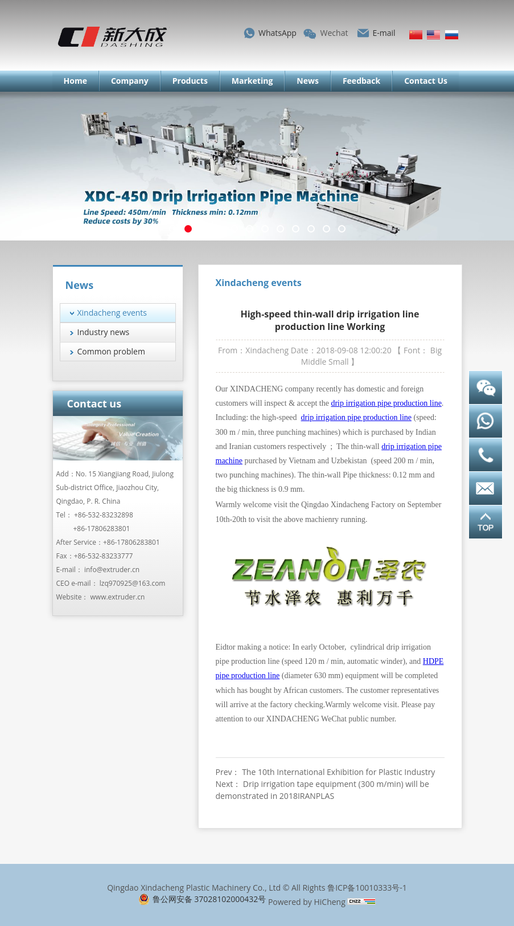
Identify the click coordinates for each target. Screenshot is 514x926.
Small (338, 361)
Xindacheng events (112, 312)
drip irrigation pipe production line (386, 403)
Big (436, 350)
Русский (451, 34)
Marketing (252, 80)
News (308, 80)
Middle (314, 361)
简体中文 (415, 34)
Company (130, 80)
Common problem (111, 351)
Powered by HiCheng (307, 901)
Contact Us (425, 80)
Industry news (103, 332)
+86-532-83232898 (103, 515)
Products (190, 80)
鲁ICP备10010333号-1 (367, 887)
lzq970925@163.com (133, 583)
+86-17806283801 (101, 528)
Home (75, 80)
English (433, 34)
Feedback (361, 80)
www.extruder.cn (118, 597)
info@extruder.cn (111, 569)
